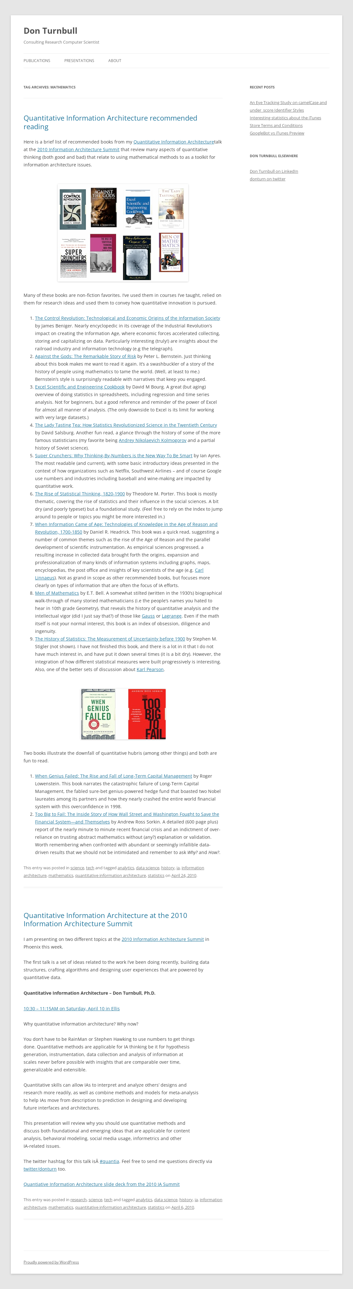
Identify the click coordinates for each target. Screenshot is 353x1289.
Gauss (148, 616)
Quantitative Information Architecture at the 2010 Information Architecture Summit (105, 919)
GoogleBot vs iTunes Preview (277, 133)
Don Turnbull (50, 30)
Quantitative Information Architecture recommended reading (110, 122)
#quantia (109, 1161)
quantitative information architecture (110, 875)
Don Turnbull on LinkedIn (274, 171)
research (78, 1199)
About (114, 60)
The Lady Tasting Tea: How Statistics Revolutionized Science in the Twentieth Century (126, 425)
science (77, 868)
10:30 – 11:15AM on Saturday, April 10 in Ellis (72, 1008)
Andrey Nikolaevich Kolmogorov (152, 440)
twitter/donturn (40, 1169)
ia (178, 868)
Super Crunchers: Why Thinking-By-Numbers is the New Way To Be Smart (113, 455)
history (168, 868)
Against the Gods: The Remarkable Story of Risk (85, 356)
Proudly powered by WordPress (51, 1262)
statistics (156, 875)
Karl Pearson (150, 669)
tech (90, 868)
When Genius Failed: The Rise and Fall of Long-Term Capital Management (113, 776)
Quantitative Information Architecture (173, 142)
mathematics (60, 875)
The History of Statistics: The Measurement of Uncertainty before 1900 (110, 639)
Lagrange (172, 616)
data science (147, 868)
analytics (126, 868)
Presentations (79, 60)
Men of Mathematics (57, 593)
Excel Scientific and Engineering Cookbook (80, 387)
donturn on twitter (267, 179)
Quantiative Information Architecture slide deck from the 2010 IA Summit (102, 1184)
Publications (37, 60)
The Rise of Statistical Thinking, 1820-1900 (80, 494)
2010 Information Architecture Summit (78, 149)
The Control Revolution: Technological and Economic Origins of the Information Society (127, 318)
